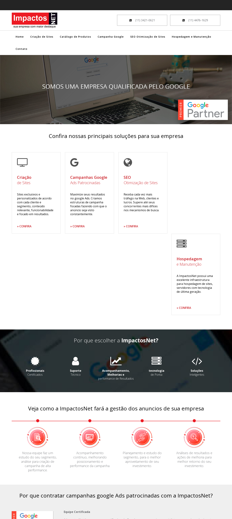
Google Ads (19, 489)
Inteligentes (196, 291)
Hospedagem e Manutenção (191, 36)
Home (20, 36)
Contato (21, 49)
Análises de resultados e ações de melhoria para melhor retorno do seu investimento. (194, 377)
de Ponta (156, 291)
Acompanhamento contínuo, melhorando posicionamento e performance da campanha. (90, 377)
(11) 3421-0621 (142, 20)
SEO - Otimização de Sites (29, 494)
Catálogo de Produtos (75, 36)
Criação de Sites (41, 36)
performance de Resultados (116, 293)
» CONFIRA (24, 226)
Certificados (35, 291)
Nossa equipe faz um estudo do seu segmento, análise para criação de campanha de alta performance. (38, 380)
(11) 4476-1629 (195, 20)
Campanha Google (111, 36)
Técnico (75, 291)
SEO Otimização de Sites (147, 36)
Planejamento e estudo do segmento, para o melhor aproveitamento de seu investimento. (142, 377)
